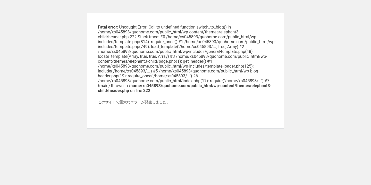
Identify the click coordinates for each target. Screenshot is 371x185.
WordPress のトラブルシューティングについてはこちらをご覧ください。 (157, 114)
